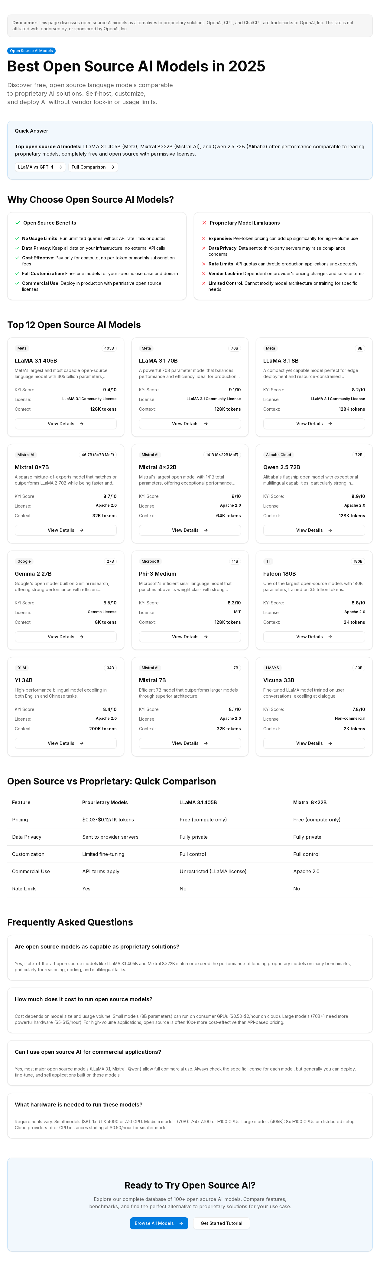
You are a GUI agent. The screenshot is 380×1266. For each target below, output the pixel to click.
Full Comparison (93, 166)
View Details (66, 423)
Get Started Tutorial (221, 1223)
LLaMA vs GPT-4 (40, 166)
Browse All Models (159, 1223)
